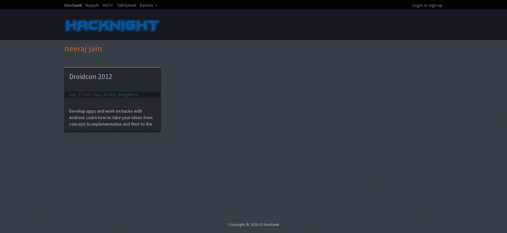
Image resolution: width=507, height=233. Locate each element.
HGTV (108, 5)
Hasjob (92, 5)
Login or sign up (427, 5)
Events (146, 5)
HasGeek (73, 5)
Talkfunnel (126, 5)
